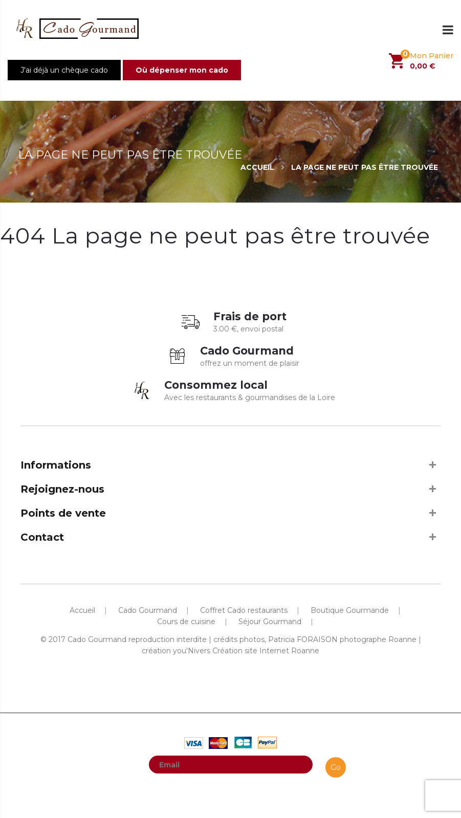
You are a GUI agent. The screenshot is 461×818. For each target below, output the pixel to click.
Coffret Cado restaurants (244, 610)
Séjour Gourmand (269, 621)
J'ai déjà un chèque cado (64, 70)
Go (336, 767)
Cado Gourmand (147, 610)
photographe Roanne (378, 639)
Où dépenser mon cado (182, 70)
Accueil (257, 167)
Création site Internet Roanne (265, 650)
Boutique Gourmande (350, 610)
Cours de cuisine (186, 621)
